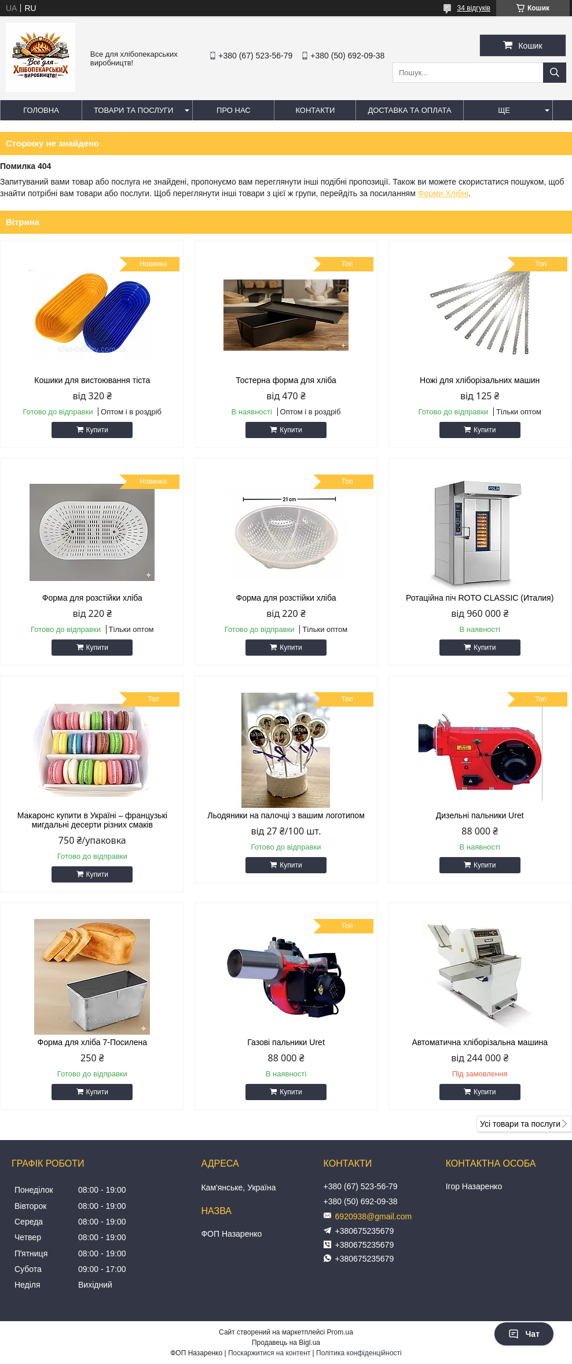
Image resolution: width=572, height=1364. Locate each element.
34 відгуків (473, 8)
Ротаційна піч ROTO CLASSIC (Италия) (479, 597)
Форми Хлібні (443, 193)
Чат (524, 1334)
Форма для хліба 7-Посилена (93, 1042)
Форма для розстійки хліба (92, 597)
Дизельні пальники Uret (480, 815)
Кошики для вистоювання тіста (92, 380)
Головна (41, 110)
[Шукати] (554, 72)
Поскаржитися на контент (269, 1353)
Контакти (315, 110)
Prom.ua (340, 1332)
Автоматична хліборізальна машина (480, 1042)
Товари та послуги (133, 110)
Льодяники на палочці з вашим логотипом (286, 815)
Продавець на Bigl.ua (286, 1343)
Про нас (234, 110)
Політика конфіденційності (359, 1353)
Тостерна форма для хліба (286, 380)
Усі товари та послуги (520, 1123)
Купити (97, 430)
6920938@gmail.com (373, 1216)
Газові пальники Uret (286, 1042)
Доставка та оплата (409, 110)
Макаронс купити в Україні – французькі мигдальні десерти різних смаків (92, 820)
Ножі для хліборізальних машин (480, 380)
